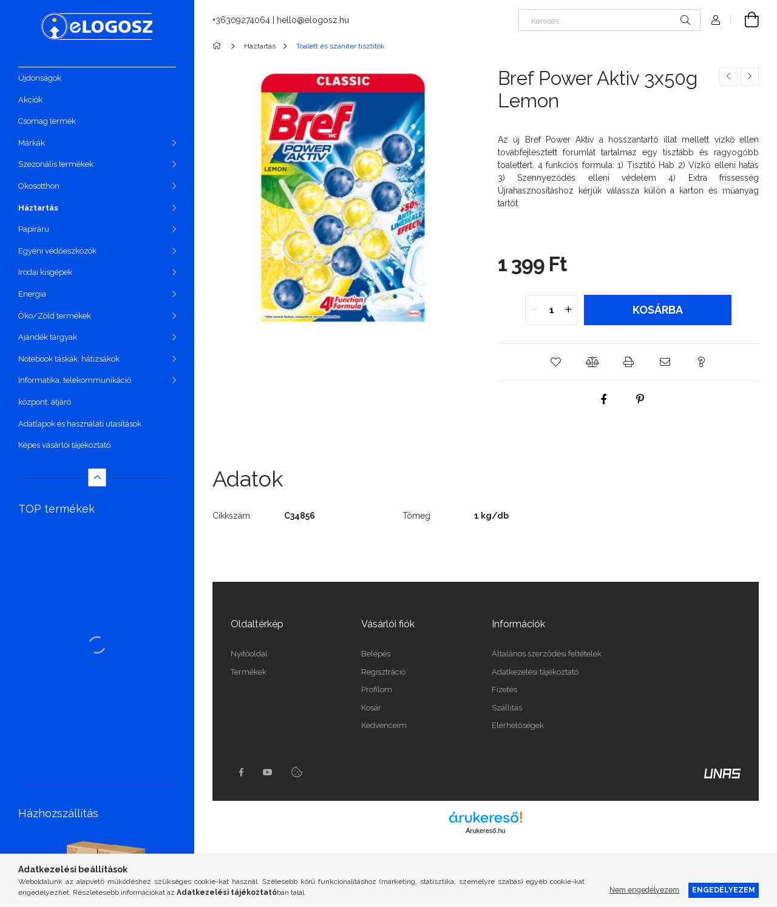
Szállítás (507, 707)
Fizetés (504, 689)
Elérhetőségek (518, 725)
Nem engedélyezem (644, 889)
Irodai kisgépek (45, 272)
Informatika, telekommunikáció (74, 380)
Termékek (248, 671)
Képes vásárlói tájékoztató (64, 445)
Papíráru (33, 229)
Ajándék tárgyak (47, 337)
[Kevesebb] (97, 477)
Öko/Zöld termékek (54, 315)
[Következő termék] (750, 76)
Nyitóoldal (249, 653)
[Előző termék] (728, 76)
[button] (555, 362)
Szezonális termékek (55, 164)
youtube (267, 772)
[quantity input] (551, 310)
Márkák (31, 142)
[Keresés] (609, 20)
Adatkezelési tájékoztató (535, 671)
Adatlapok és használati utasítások (79, 423)
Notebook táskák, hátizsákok (69, 358)
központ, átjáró (44, 401)
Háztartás (38, 207)
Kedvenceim (384, 725)
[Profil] (716, 20)
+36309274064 (241, 20)
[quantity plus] (568, 310)
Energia (32, 293)
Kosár (371, 707)
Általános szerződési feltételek (547, 653)
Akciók (30, 99)
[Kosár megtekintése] (745, 20)
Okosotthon (38, 186)
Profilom (376, 689)
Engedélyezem (723, 889)
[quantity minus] (535, 310)
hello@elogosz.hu (313, 20)
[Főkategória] (218, 46)
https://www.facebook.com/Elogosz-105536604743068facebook (241, 772)
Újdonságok (39, 78)
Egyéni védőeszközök (57, 250)
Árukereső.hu (485, 830)
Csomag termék (47, 121)
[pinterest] (640, 399)
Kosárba (658, 309)
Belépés (375, 653)
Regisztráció (383, 671)
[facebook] (604, 399)
